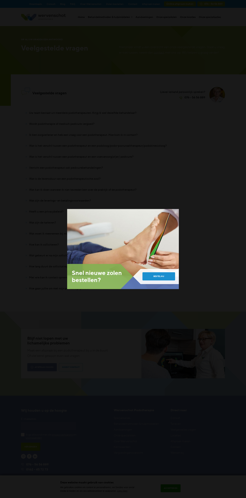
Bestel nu (158, 276)
